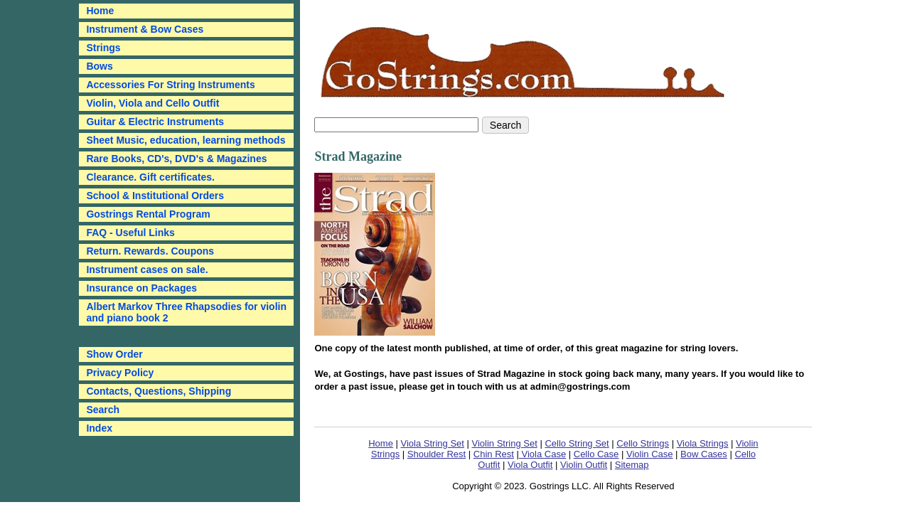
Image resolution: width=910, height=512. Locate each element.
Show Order (114, 354)
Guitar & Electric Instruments (155, 121)
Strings (103, 47)
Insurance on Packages (141, 288)
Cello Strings (642, 443)
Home (380, 443)
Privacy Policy (120, 372)
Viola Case (542, 454)
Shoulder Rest (436, 454)
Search (102, 409)
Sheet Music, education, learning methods (185, 140)
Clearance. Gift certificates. (150, 177)
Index (99, 428)
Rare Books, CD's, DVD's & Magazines (176, 158)
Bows (99, 66)
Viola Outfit (530, 464)
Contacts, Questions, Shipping (158, 391)
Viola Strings (703, 443)
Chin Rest (493, 454)
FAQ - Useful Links (130, 232)
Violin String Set (504, 443)
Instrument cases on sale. (147, 269)
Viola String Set (432, 443)
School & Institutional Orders (155, 195)
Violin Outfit (583, 464)
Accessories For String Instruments (170, 84)
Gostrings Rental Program (148, 214)
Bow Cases (703, 454)
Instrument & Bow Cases (144, 29)
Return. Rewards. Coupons (150, 251)
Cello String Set (577, 443)
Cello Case (596, 454)
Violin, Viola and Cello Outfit (152, 103)
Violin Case (649, 454)
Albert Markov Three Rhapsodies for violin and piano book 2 (186, 312)
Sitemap (632, 464)
